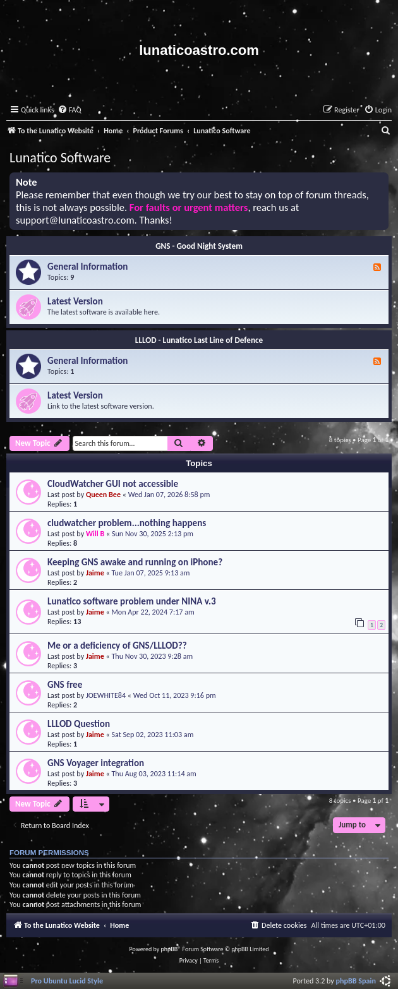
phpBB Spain (356, 980)
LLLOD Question (78, 724)
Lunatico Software (60, 157)
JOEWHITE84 (106, 695)
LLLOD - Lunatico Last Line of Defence (199, 340)
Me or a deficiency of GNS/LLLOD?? (117, 645)
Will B (95, 533)
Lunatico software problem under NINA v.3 (131, 601)
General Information (87, 266)
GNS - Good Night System (199, 246)
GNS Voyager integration (95, 763)
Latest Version (75, 301)
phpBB (169, 949)
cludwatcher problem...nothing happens (126, 523)
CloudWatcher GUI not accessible (112, 483)
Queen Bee (103, 494)
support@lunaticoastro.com (75, 220)
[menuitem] (69, 110)
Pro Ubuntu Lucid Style (67, 980)
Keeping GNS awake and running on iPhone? (134, 562)
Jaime (95, 572)
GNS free (64, 684)
